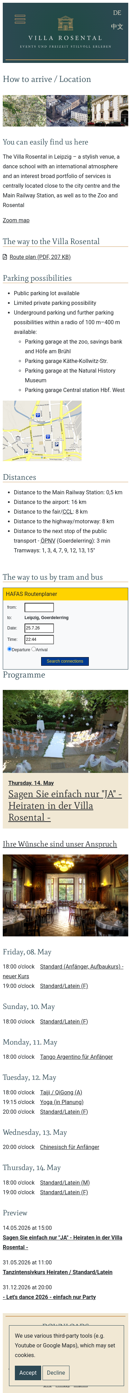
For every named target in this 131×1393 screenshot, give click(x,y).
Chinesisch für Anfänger (69, 1147)
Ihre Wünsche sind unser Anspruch (60, 844)
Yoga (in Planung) (62, 1102)
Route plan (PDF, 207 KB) (37, 257)
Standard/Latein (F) (64, 986)
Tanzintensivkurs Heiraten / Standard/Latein (58, 1272)
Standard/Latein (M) (65, 1182)
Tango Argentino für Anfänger (76, 1057)
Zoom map (16, 220)
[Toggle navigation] (20, 19)
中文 (118, 25)
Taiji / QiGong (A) (61, 1092)
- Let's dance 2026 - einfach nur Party (49, 1297)
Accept (28, 1372)
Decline (56, 1372)
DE (119, 12)
